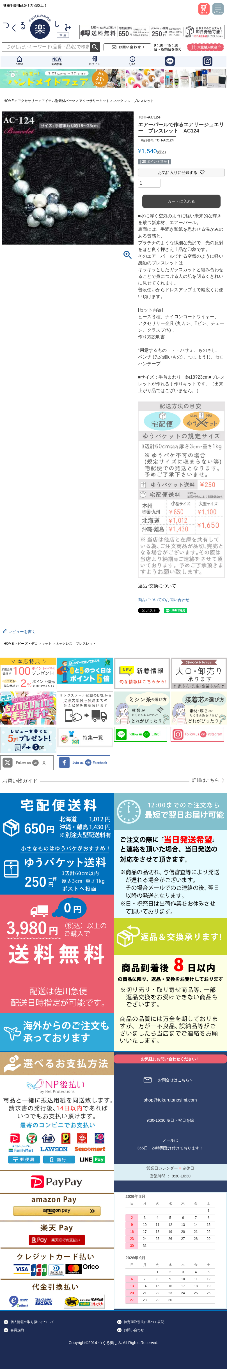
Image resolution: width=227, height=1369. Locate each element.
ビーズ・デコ (28, 644)
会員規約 (17, 1330)
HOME (9, 101)
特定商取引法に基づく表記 (144, 1322)
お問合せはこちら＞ (175, 1080)
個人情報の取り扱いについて (32, 1322)
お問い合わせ (134, 1330)
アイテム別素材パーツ (58, 101)
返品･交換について (157, 585)
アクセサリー (28, 101)
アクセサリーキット (94, 101)
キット (47, 644)
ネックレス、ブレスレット (133, 101)
